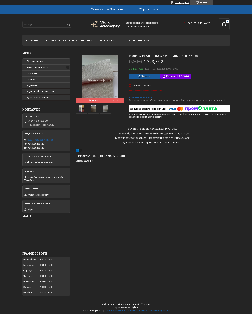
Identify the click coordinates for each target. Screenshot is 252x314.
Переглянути (148, 9)
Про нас (86, 40)
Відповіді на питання (41, 91)
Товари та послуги (60, 40)
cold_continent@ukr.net (40, 139)
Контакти (106, 40)
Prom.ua (145, 304)
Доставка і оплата (135, 40)
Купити (145, 76)
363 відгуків (182, 2)
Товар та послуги (38, 67)
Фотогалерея (35, 61)
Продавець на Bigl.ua (126, 307)
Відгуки (32, 85)
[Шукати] (69, 24)
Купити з (177, 76)
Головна (32, 40)
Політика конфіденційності (153, 310)
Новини (32, 73)
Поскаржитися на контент (120, 310)
